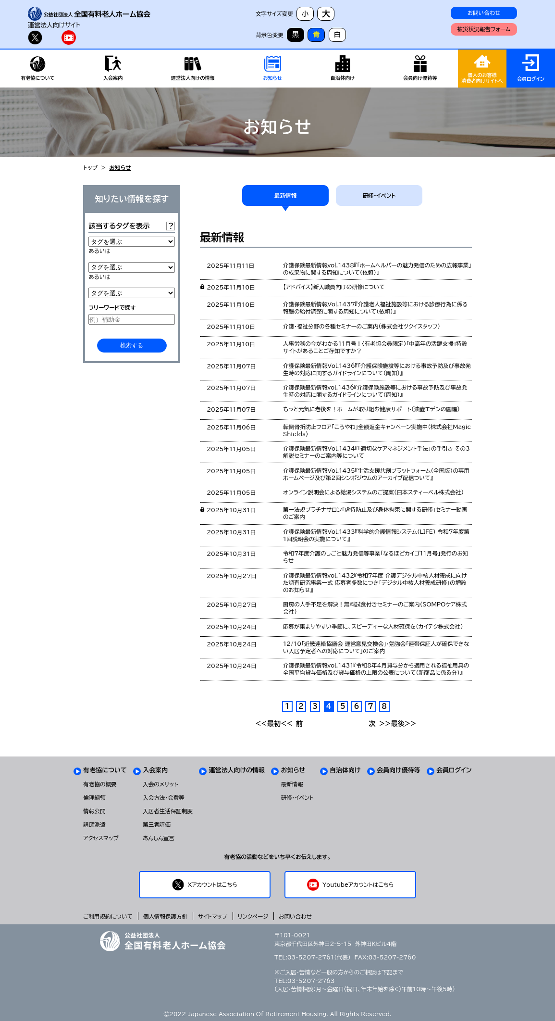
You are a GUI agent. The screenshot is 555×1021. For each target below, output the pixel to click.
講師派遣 (94, 824)
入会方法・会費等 (164, 797)
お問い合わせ (484, 12)
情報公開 (94, 811)
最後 (403, 723)
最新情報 (285, 195)
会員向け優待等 (398, 770)
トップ (90, 167)
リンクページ (253, 916)
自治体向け (345, 770)
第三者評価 (157, 824)
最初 (268, 723)
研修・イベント (378, 195)
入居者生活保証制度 (168, 811)
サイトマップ (212, 916)
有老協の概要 (99, 784)
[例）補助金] (131, 319)
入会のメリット (160, 784)
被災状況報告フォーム (484, 29)
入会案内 (155, 770)
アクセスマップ (101, 838)
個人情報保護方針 (165, 916)
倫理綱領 (94, 797)
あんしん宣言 (158, 838)
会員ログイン (454, 770)
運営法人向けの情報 (237, 770)
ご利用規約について (108, 916)
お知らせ (293, 770)
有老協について (105, 770)
